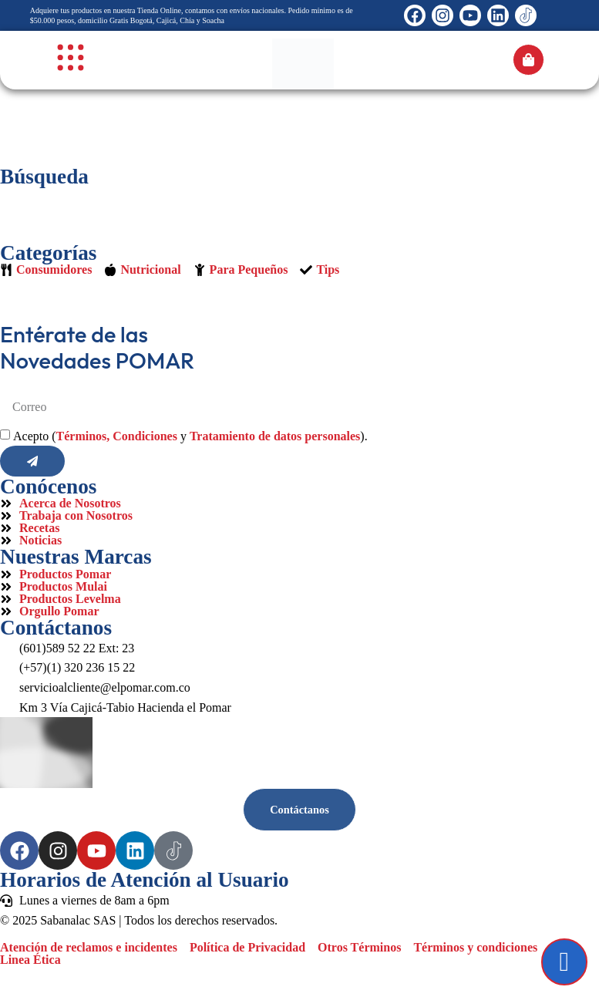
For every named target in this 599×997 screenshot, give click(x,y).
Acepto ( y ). (190, 436)
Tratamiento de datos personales (275, 436)
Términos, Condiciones (116, 436)
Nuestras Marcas (76, 556)
